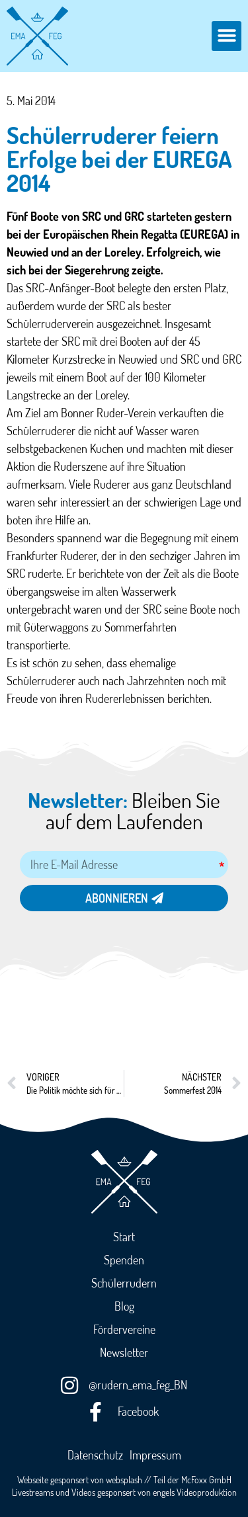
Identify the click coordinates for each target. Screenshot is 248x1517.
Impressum (155, 1454)
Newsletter (124, 1352)
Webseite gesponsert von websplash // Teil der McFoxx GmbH (124, 1479)
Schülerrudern (124, 1283)
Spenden (124, 1259)
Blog (124, 1306)
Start (124, 1236)
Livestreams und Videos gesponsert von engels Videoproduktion (124, 1492)
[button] (226, 36)
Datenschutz (95, 1454)
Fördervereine (124, 1329)
